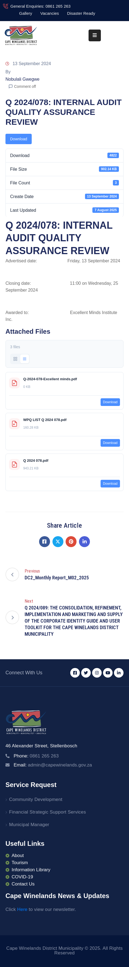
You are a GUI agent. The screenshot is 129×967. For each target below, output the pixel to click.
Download (18, 139)
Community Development (35, 799)
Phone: (36, 756)
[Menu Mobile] (95, 35)
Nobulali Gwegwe (22, 79)
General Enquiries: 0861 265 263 (40, 6)
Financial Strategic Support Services (47, 812)
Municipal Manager (29, 824)
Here (22, 909)
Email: (53, 765)
